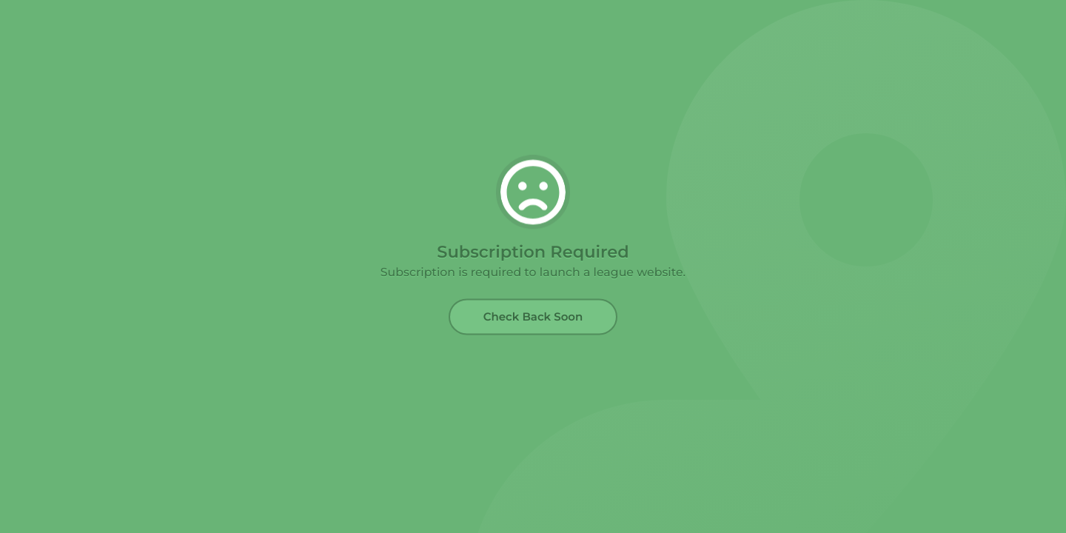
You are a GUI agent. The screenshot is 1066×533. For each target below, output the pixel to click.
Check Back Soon (533, 317)
